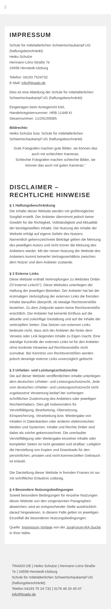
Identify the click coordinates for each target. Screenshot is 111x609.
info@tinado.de (34, 83)
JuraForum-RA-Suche (83, 527)
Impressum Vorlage (37, 527)
